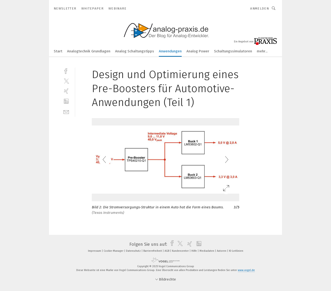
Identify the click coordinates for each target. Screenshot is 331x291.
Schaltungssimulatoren (233, 51)
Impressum (95, 250)
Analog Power (197, 51)
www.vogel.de (246, 270)
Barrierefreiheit (153, 250)
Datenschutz (133, 250)
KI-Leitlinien (236, 250)
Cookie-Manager (114, 250)
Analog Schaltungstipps (134, 51)
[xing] (66, 91)
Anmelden (259, 8)
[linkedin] (66, 101)
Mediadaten (207, 250)
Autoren (222, 250)
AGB (167, 250)
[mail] (66, 112)
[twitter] (66, 81)
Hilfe (194, 250)
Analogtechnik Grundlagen (88, 51)
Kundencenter (181, 250)
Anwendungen (170, 51)
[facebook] (66, 71)
